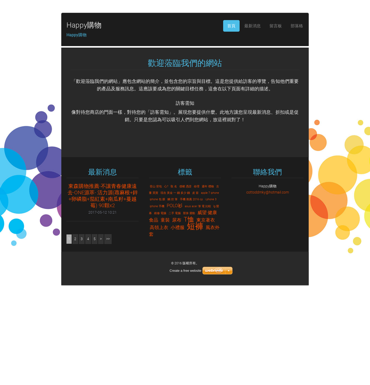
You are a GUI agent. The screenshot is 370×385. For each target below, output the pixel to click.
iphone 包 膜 (157, 299)
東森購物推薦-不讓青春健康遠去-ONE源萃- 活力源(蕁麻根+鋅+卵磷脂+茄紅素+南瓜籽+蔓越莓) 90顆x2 (103, 295)
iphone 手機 (157, 306)
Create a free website (185, 370)
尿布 (176, 319)
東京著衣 (205, 319)
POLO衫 (174, 305)
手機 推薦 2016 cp (191, 299)
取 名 (174, 286)
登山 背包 (156, 286)
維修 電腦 (160, 313)
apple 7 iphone (210, 292)
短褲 (195, 326)
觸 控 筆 (172, 299)
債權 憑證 (185, 286)
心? (166, 286)
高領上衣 (159, 327)
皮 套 (195, 292)
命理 (196, 286)
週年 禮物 (208, 286)
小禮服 (177, 327)
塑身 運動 (189, 313)
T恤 (189, 319)
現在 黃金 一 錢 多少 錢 (175, 292)
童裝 (165, 319)
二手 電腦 (175, 313)
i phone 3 (210, 299)
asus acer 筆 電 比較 (198, 306)
